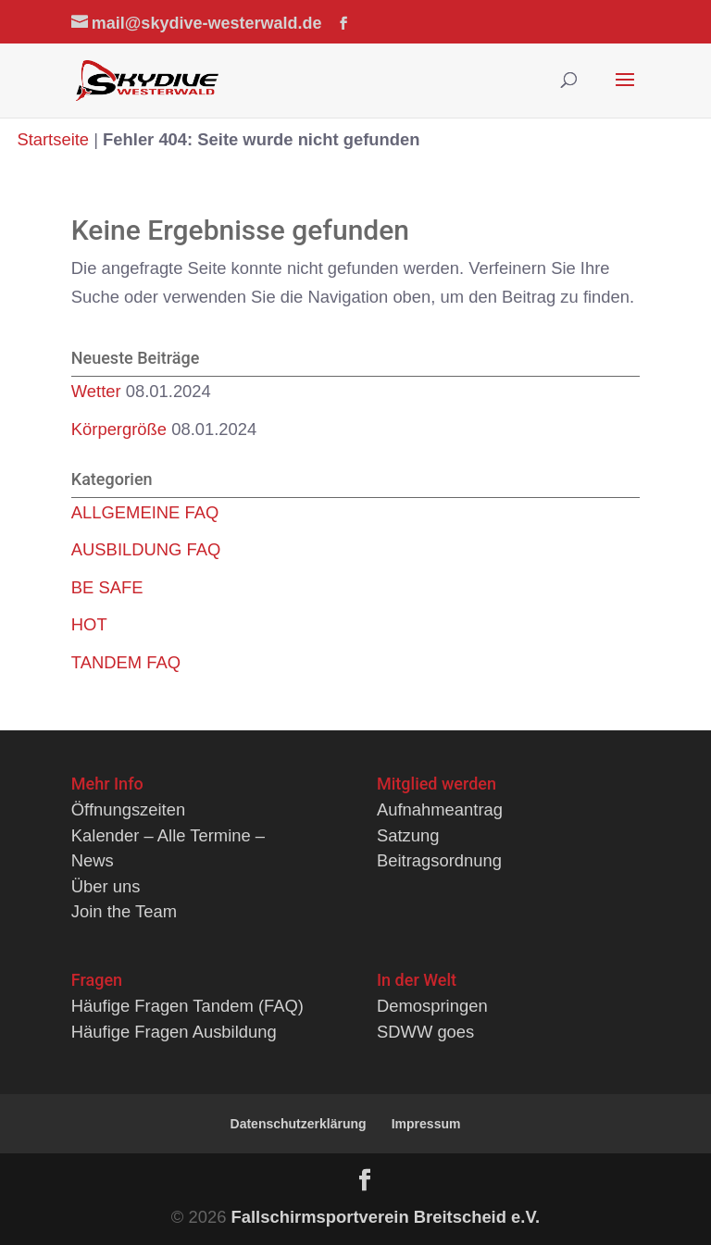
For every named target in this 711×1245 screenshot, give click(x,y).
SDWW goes (425, 1031)
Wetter (96, 391)
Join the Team (124, 911)
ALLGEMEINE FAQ (144, 512)
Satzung (408, 835)
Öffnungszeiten (128, 809)
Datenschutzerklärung (299, 1123)
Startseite (53, 139)
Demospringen (432, 1005)
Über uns (106, 886)
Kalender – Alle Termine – (168, 835)
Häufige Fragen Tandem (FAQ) (187, 1005)
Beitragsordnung (439, 860)
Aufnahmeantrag (440, 809)
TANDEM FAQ (126, 662)
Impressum (426, 1123)
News (92, 860)
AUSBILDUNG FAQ (145, 549)
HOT (89, 624)
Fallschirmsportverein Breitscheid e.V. (386, 1216)
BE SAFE (107, 587)
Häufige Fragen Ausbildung (174, 1031)
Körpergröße (119, 429)
